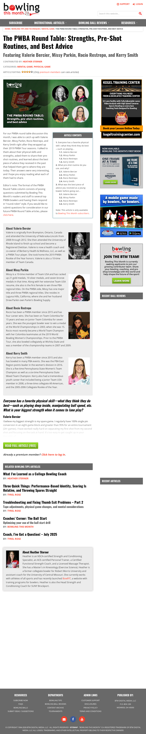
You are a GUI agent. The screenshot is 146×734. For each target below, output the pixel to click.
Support (123, 4)
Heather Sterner (32, 61)
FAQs (20, 703)
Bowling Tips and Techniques (26, 28)
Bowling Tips (55, 699)
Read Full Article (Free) (20, 445)
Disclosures (90, 703)
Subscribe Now (20, 699)
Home (7, 28)
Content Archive (55, 707)
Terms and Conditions (90, 710)
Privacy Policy (91, 707)
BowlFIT (67, 577)
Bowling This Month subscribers (73, 213)
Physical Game (42, 66)
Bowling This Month (20, 526)
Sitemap (74, 726)
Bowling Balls (21, 707)
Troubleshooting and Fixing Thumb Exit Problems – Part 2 (43, 501)
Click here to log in (53, 454)
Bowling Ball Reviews (55, 703)
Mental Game (48, 28)
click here (8, 214)
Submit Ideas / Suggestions (21, 710)
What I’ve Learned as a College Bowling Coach (34, 473)
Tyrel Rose (14, 494)
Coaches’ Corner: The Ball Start (25, 517)
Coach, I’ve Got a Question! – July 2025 (30, 533)
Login (137, 4)
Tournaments (55, 710)
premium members (50, 71)
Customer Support (90, 699)
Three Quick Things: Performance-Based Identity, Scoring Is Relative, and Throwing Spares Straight (44, 487)
